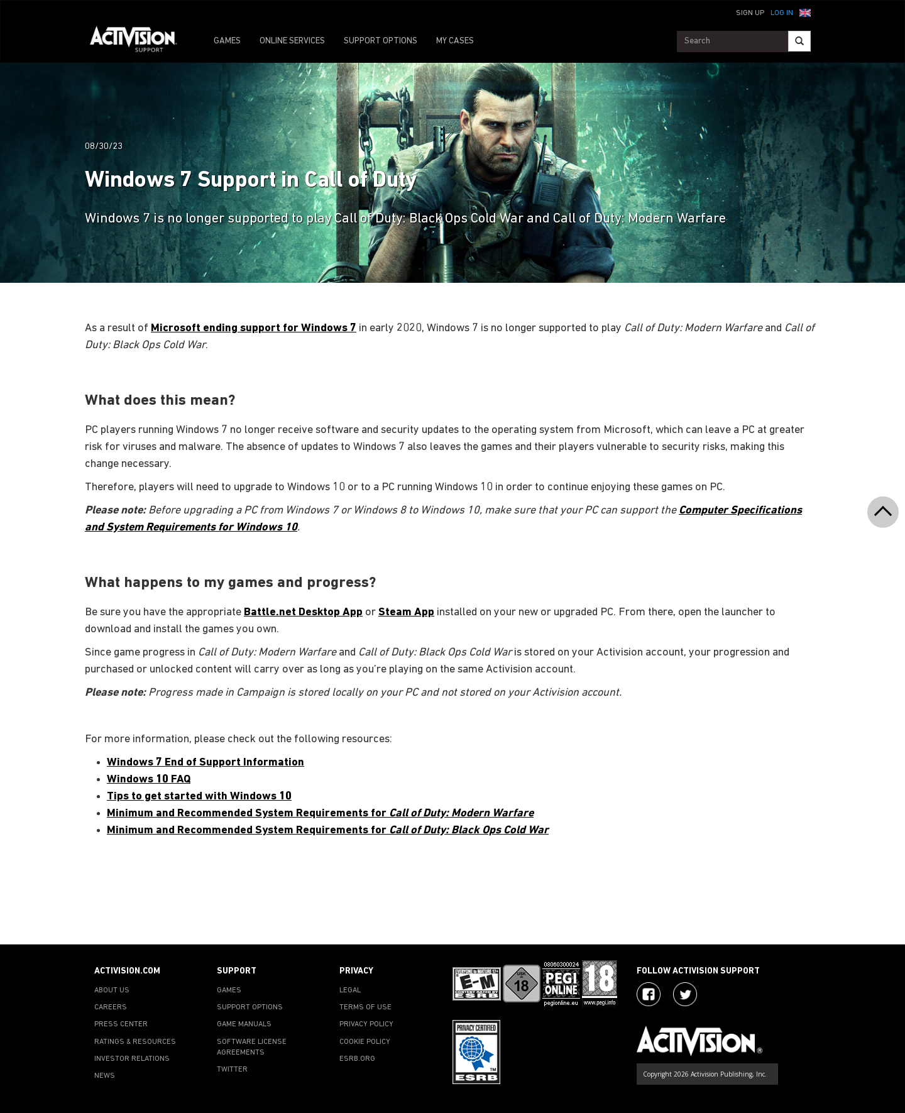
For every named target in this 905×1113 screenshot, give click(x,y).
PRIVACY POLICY (366, 1024)
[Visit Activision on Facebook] (649, 994)
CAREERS (110, 1007)
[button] (805, 12)
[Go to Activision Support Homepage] (140, 41)
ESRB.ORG (357, 1059)
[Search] (799, 41)
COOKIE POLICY (364, 1042)
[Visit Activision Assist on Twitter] (685, 994)
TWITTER (232, 1069)
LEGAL (350, 990)
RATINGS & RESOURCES (135, 1042)
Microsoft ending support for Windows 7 (253, 328)
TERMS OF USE (365, 1007)
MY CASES (455, 41)
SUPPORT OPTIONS (380, 41)
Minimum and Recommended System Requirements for (320, 814)
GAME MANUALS (244, 1024)
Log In (782, 13)
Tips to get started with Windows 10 (199, 797)
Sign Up (750, 13)
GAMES (227, 41)
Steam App (406, 612)
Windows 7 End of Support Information (205, 763)
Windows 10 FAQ (148, 780)
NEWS (104, 1076)
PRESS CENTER (121, 1024)
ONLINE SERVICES (292, 41)
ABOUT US (111, 990)
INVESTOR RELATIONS (132, 1059)
